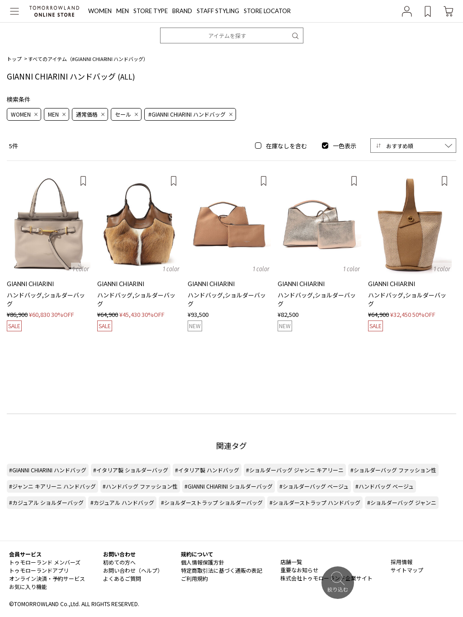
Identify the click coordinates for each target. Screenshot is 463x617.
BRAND (182, 11)
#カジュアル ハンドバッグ (122, 502)
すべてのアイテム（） (88, 58)
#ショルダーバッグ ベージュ (314, 486)
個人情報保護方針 (202, 562)
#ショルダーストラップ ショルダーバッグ (212, 502)
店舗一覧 (291, 561)
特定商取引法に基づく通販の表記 (221, 570)
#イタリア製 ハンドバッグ (207, 470)
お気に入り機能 (28, 586)
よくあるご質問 (122, 578)
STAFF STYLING (218, 11)
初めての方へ (119, 562)
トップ (14, 58)
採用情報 (401, 561)
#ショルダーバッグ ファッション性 (393, 470)
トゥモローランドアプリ (39, 570)
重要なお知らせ (299, 570)
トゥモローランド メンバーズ (44, 562)
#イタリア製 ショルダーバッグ (130, 470)
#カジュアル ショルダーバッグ (46, 502)
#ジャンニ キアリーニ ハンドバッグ (52, 486)
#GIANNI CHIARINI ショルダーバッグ (228, 486)
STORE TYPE (150, 11)
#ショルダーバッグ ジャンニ (401, 502)
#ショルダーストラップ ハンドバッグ (314, 502)
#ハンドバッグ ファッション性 (140, 486)
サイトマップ (407, 570)
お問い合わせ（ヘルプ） (133, 570)
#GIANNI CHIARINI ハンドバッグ (47, 470)
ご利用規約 (194, 578)
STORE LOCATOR (267, 11)
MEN (122, 11)
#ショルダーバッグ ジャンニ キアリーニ (295, 470)
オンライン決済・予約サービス (47, 578)
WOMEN (100, 11)
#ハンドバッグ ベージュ (384, 486)
